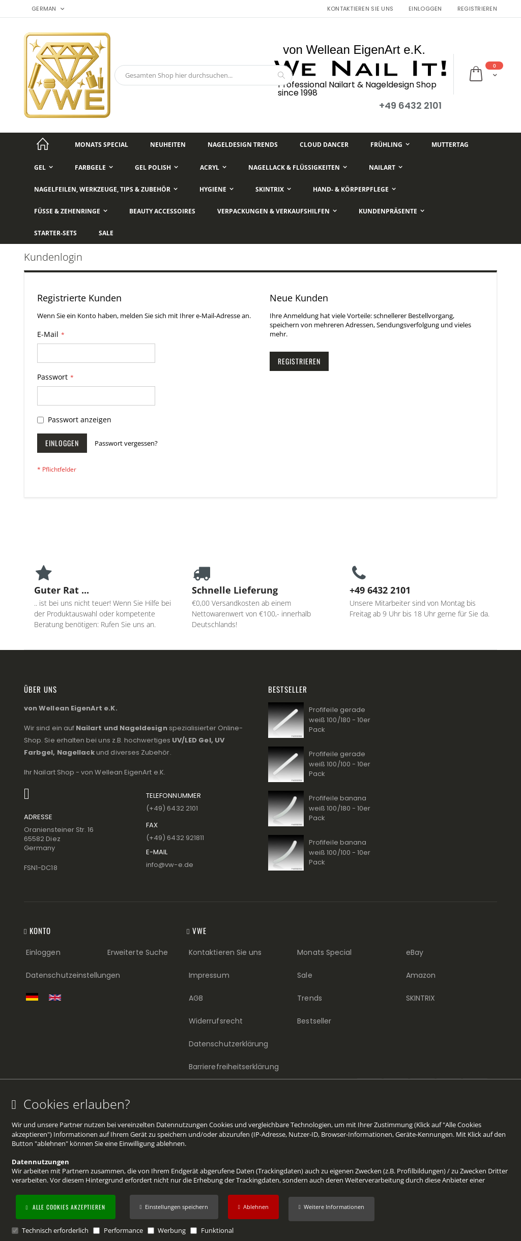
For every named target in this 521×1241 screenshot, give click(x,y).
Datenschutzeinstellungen (73, 975)
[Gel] (43, 167)
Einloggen (425, 9)
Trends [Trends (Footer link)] (309, 998)
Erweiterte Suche (137, 952)
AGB (196, 998)
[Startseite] (43, 145)
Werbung (172, 1230)
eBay (414, 952)
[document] (262, 1166)
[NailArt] (386, 167)
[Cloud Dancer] (324, 145)
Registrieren (477, 9)
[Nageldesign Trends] (242, 145)
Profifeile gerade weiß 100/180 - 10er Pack (339, 719)
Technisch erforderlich (55, 1230)
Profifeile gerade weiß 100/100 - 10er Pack (339, 764)
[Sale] (106, 233)
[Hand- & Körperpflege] (354, 189)
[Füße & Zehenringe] (71, 211)
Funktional (217, 1230)
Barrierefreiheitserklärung (234, 1067)
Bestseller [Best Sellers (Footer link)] (314, 1021)
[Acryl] (213, 167)
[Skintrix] (273, 189)
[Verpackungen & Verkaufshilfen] (277, 211)
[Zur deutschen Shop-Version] (34, 996)
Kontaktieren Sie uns (360, 9)
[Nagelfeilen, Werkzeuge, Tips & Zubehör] (106, 189)
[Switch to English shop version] (57, 997)
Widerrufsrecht (216, 1021)
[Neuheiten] (168, 145)
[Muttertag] (450, 145)
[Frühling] (390, 145)
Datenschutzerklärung (228, 1044)
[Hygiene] (216, 189)
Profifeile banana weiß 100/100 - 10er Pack (339, 852)
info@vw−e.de (169, 865)
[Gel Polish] (156, 167)
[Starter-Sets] (55, 233)
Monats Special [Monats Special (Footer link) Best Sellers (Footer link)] (324, 952)
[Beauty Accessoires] (162, 211)
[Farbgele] (94, 167)
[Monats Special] (101, 145)
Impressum (209, 975)
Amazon (421, 975)
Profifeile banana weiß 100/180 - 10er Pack (339, 808)
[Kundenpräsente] (392, 211)
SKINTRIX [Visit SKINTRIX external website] (421, 998)
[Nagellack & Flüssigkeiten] (297, 167)
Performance (123, 1230)
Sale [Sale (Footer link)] (304, 975)
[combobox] (203, 75)
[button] (331, 1209)
